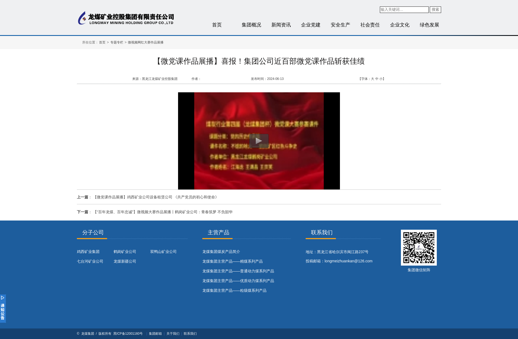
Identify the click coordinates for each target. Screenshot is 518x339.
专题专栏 (116, 42)
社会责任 (370, 24)
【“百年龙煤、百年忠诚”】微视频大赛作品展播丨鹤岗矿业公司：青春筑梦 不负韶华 (163, 212)
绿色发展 (429, 24)
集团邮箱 (155, 333)
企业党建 (311, 24)
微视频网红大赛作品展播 (145, 42)
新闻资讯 (281, 24)
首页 (217, 24)
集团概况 (251, 24)
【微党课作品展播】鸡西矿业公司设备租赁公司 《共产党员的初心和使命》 (156, 197)
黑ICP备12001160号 (128, 333)
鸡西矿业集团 (88, 251)
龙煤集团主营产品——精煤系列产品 (232, 261)
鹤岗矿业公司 (125, 251)
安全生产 (340, 24)
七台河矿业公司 (90, 261)
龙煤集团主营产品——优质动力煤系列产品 (238, 281)
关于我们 (172, 333)
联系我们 (190, 333)
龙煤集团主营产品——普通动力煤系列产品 (238, 271)
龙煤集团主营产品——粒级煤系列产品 (234, 290)
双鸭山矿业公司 (163, 251)
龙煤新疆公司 (125, 261)
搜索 (435, 9)
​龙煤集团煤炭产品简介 (221, 251)
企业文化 (400, 24)
